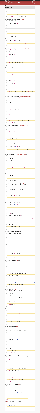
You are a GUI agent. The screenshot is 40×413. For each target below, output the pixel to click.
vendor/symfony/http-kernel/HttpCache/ (11, 326)
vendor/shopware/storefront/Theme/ (12, 125)
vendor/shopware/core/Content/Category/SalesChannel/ (13, 19)
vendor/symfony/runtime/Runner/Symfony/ (12, 384)
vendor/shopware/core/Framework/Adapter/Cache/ (12, 67)
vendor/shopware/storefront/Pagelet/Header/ (13, 231)
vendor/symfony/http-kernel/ (10, 289)
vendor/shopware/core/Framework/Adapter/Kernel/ (12, 308)
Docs (33, 0)
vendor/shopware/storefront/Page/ (12, 260)
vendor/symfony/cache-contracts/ (11, 154)
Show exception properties (8, 8)
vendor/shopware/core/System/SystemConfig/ (13, 48)
